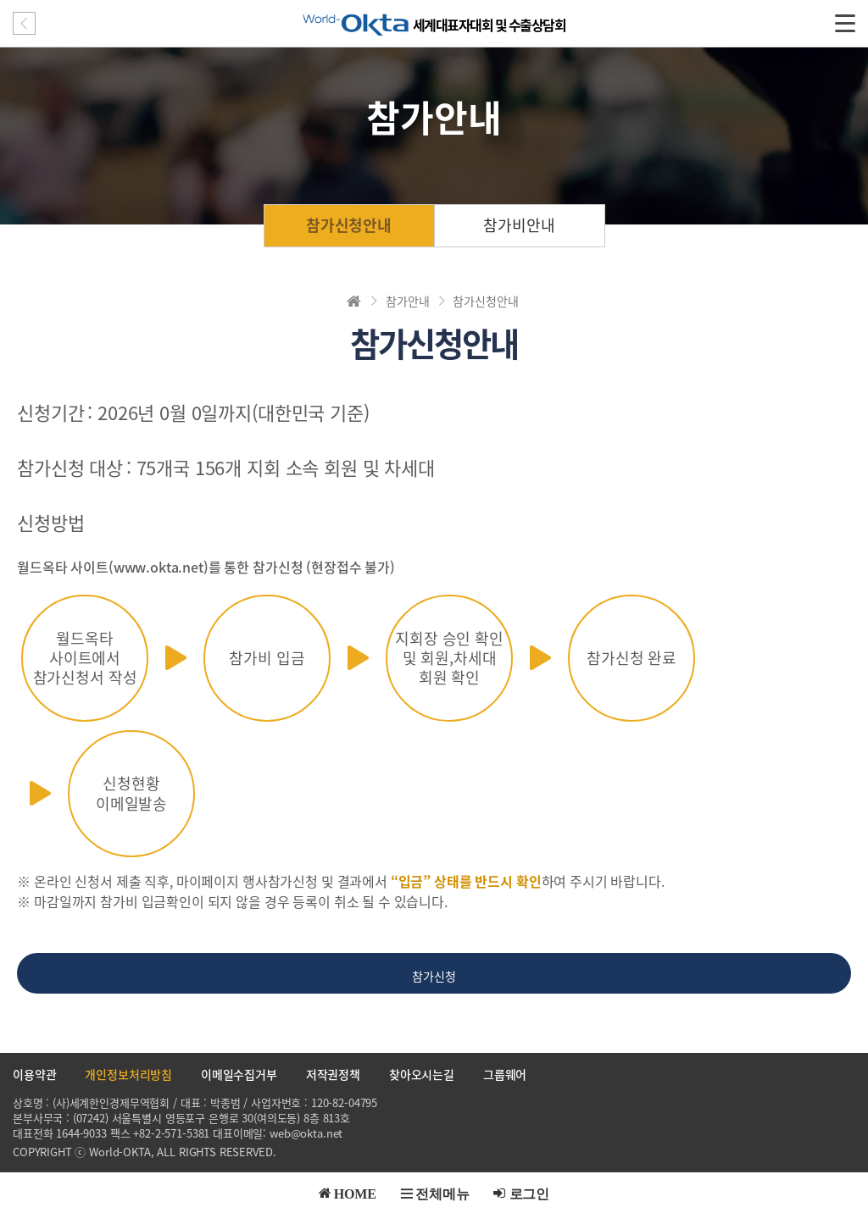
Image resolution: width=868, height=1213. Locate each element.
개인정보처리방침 (128, 1074)
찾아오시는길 (421, 1074)
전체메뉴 (442, 1192)
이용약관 (34, 1074)
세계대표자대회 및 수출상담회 (489, 24)
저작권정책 (333, 1074)
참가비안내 (518, 224)
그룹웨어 (504, 1074)
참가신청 (433, 975)
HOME (355, 1192)
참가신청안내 (349, 224)
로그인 (529, 1192)
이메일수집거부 (239, 1074)
